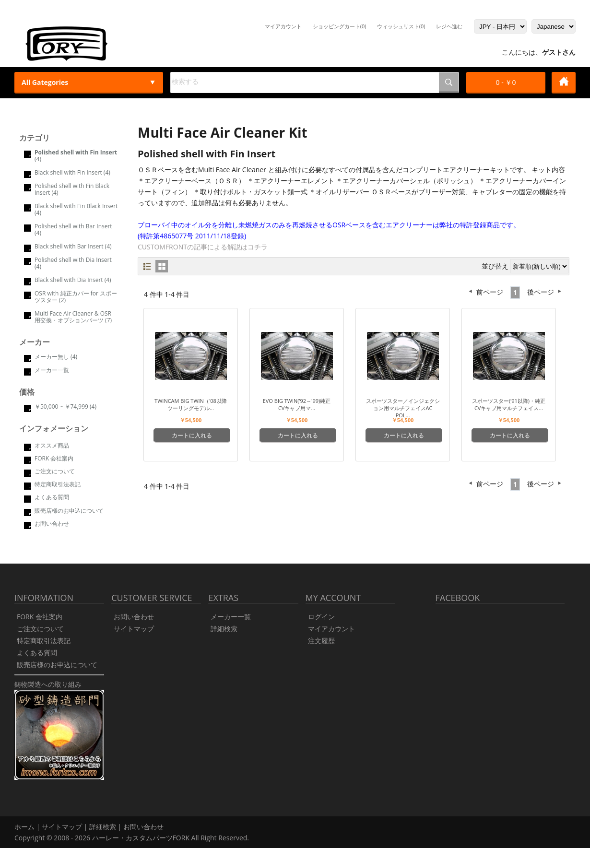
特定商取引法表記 (58, 484)
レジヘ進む (449, 26)
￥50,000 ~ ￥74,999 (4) (65, 406)
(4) (76, 155)
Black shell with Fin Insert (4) (72, 172)
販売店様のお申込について (69, 510)
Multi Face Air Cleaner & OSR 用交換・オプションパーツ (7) (73, 316)
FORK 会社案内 (54, 458)
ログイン (321, 616)
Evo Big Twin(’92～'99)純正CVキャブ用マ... (297, 404)
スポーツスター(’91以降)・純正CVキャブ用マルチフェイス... (508, 404)
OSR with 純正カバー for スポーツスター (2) (76, 296)
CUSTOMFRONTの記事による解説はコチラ (203, 246)
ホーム (24, 826)
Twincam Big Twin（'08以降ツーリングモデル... (190, 404)
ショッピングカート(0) (339, 26)
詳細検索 (224, 628)
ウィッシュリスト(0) (401, 26)
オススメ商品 (52, 445)
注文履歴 (321, 640)
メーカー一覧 (52, 370)
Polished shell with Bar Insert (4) (73, 229)
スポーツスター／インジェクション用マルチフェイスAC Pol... (403, 408)
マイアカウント (283, 26)
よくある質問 (52, 497)
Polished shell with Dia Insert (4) (73, 263)
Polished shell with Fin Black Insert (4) (72, 189)
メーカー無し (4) (56, 357)
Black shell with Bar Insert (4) (73, 246)
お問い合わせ (52, 523)
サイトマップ (134, 628)
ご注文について (55, 471)
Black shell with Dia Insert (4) (73, 280)
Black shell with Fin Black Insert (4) (76, 209)
